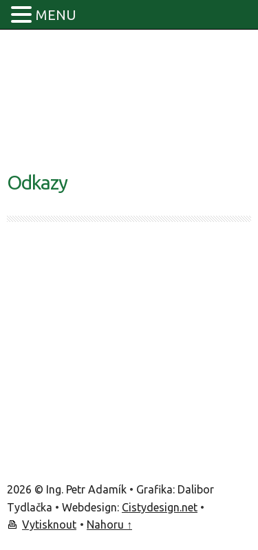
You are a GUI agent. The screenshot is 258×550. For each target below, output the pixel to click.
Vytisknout (49, 524)
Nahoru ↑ (109, 524)
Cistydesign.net (159, 507)
